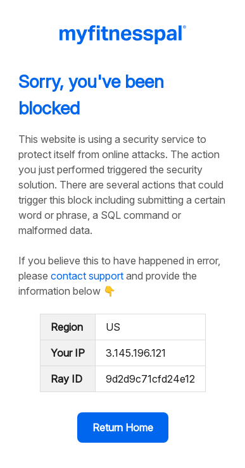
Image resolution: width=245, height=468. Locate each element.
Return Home (122, 427)
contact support (87, 275)
